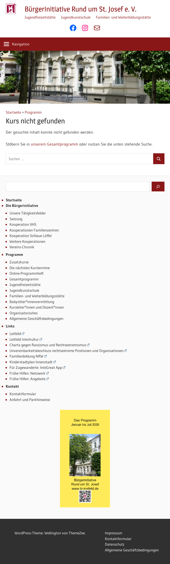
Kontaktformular (23, 393)
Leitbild (15, 333)
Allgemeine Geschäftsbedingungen (36, 318)
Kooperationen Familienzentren (34, 230)
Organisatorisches (24, 313)
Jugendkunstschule (76, 17)
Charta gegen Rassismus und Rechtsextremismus (48, 344)
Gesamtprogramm (24, 279)
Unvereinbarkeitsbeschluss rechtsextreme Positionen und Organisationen (66, 350)
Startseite (13, 112)
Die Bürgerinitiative (22, 205)
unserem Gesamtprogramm (54, 144)
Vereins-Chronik (22, 247)
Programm (33, 112)
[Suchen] (158, 186)
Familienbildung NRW (26, 356)
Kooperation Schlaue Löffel (31, 235)
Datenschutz (114, 544)
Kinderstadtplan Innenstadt (31, 362)
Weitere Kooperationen (27, 241)
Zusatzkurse (19, 262)
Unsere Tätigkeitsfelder (28, 213)
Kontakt (12, 386)
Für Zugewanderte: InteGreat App (36, 367)
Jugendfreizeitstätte (40, 17)
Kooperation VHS (23, 224)
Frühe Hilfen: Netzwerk (27, 373)
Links (10, 326)
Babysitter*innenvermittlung (32, 301)
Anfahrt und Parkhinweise (30, 399)
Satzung (16, 218)
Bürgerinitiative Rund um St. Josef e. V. (81, 9)
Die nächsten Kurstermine (30, 267)
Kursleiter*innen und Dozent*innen (37, 307)
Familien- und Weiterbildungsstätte (123, 17)
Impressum (113, 533)
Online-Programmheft (27, 273)
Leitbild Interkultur (24, 339)
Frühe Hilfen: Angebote (27, 378)
